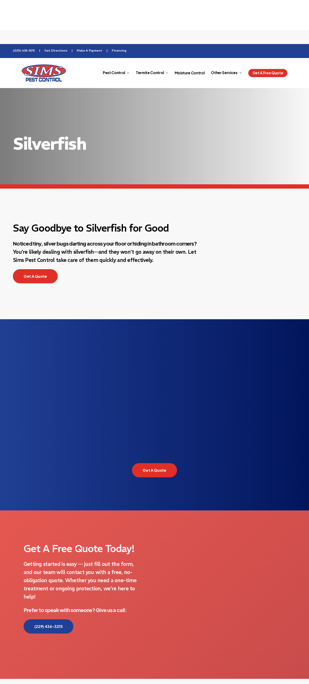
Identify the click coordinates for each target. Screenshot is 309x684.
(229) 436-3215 (24, 50)
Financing (119, 50)
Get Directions (55, 50)
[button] (35, 276)
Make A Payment (89, 50)
